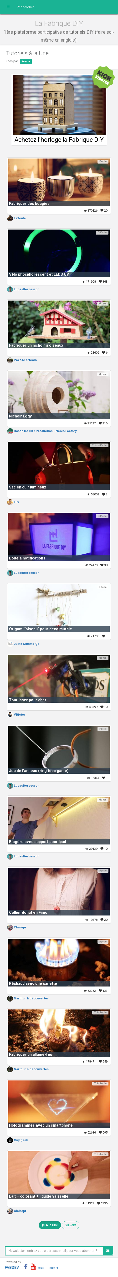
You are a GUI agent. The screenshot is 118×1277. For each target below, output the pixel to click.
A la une (50, 1225)
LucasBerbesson (23, 289)
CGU (41, 1268)
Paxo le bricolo (22, 360)
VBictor (16, 714)
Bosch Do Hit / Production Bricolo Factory (42, 431)
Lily (13, 502)
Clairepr (16, 927)
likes (25, 61)
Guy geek (17, 1140)
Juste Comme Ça (23, 644)
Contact (52, 1268)
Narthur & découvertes (28, 998)
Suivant (70, 1225)
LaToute (16, 218)
